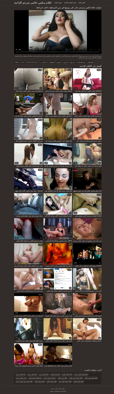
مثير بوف (64, 62)
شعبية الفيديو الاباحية (69, 2)
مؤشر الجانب (57, 2)
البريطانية (51, 62)
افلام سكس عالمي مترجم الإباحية (31, 2)
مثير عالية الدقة (81, 62)
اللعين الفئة (81, 2)
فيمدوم (58, 62)
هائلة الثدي (89, 62)
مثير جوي (71, 62)
